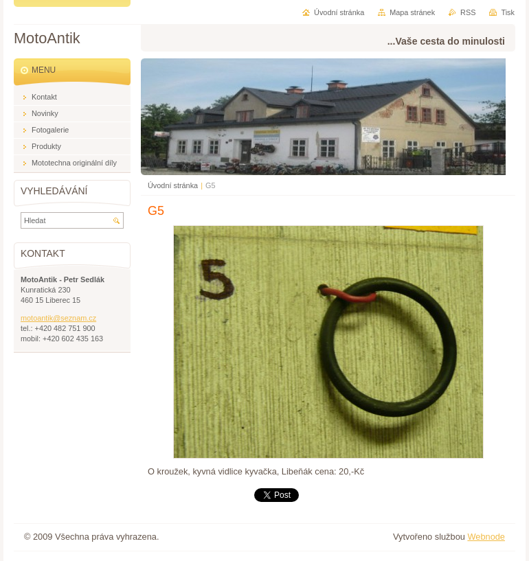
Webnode (486, 536)
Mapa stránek (412, 12)
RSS (467, 12)
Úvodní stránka (173, 185)
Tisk (508, 12)
